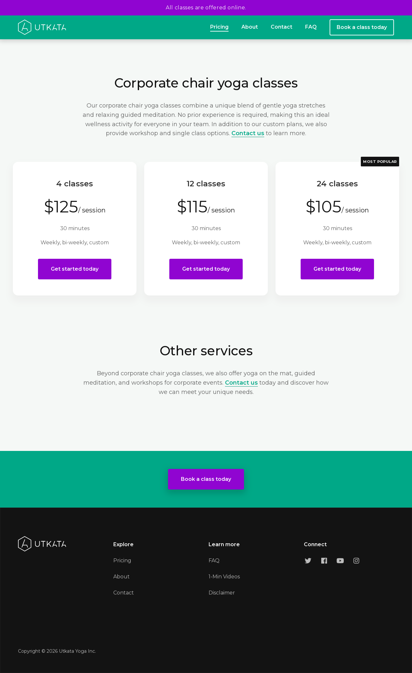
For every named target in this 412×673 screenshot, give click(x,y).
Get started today (74, 269)
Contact (281, 27)
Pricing (219, 27)
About (249, 27)
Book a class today (362, 27)
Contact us (247, 133)
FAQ (311, 27)
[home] (42, 27)
